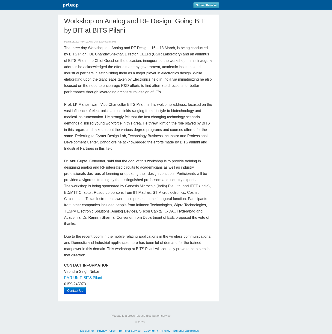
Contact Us (75, 290)
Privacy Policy (106, 330)
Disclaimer (87, 330)
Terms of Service (129, 330)
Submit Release (206, 5)
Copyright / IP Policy (157, 330)
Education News (107, 41)
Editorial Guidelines (186, 330)
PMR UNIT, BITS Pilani (83, 278)
